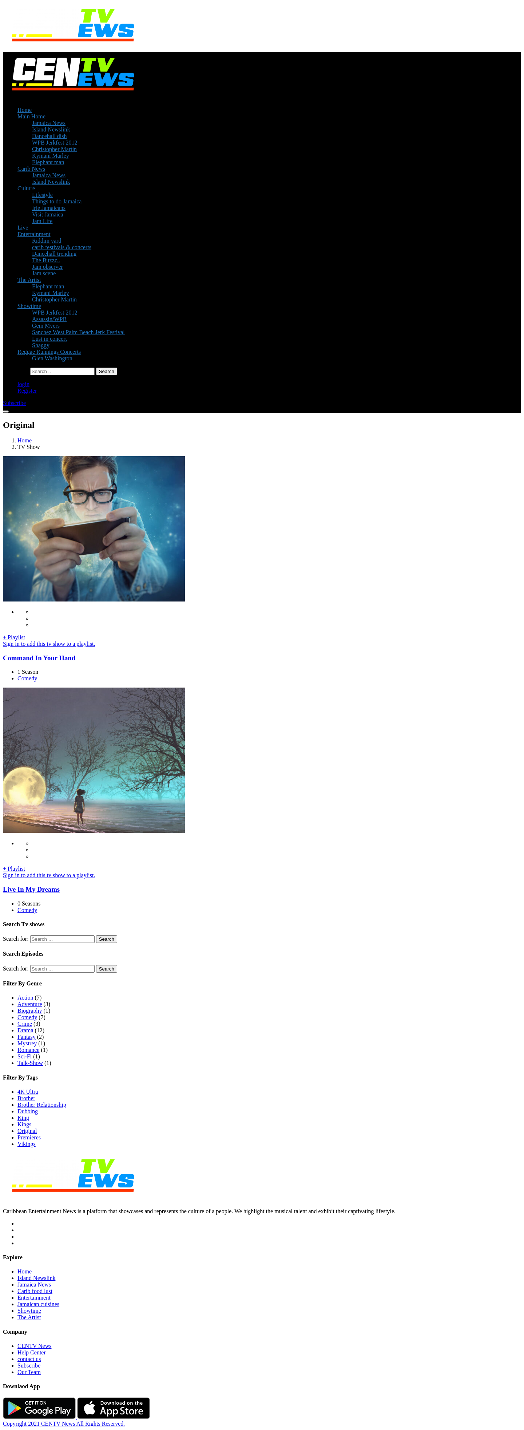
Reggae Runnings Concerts (49, 352)
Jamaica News (49, 123)
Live (22, 227)
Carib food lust (34, 1291)
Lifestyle (42, 195)
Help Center (31, 1352)
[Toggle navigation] (6, 411)
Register (27, 391)
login (23, 384)
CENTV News (34, 1346)
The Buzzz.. (46, 260)
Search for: (16, 939)
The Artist (29, 280)
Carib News (31, 169)
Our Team (29, 1372)
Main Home (31, 116)
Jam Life (42, 221)
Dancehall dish (49, 136)
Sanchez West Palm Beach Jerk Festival (78, 332)
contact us (29, 1359)
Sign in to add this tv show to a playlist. (49, 644)
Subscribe (28, 1365)
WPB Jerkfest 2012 (54, 142)
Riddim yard (46, 241)
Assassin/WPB (49, 319)
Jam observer (47, 267)
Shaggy (40, 345)
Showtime (29, 306)
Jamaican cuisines (38, 1304)
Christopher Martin (54, 149)
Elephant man (48, 162)
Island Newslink (51, 129)
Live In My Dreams (31, 889)
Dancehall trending (54, 254)
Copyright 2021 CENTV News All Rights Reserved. (64, 1424)
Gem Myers (46, 326)
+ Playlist (14, 637)
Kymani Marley (50, 156)
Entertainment (34, 234)
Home (24, 110)
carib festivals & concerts (61, 247)
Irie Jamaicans (49, 208)
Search (106, 939)
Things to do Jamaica (57, 201)
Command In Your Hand (39, 658)
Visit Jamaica (47, 214)
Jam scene (44, 273)
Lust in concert (49, 339)
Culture (26, 188)
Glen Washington (52, 358)
